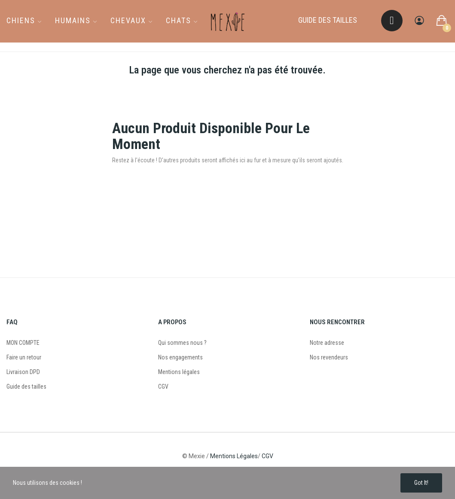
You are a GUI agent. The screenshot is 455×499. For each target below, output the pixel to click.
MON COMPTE (23, 342)
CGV (163, 386)
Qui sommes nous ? (182, 342)
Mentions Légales (234, 456)
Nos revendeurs (329, 357)
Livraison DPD (23, 371)
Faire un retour (23, 357)
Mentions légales (179, 371)
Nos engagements (180, 357)
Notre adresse (327, 342)
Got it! (421, 482)
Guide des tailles (26, 386)
